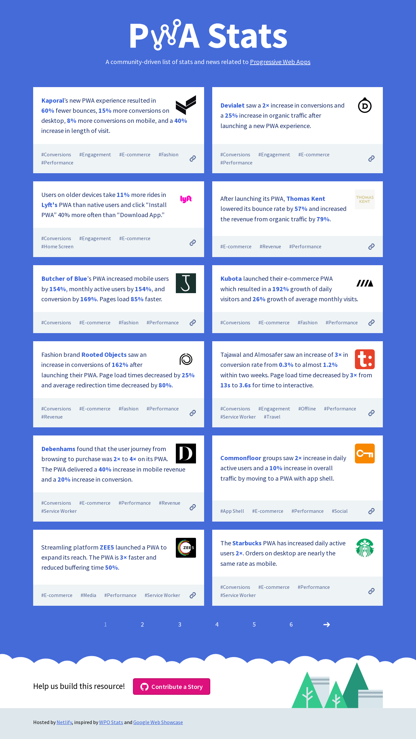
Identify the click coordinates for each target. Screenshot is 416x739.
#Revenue (270, 246)
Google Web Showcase (158, 722)
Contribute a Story (171, 686)
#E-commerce (134, 154)
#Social (340, 511)
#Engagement (95, 154)
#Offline (307, 408)
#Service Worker (238, 416)
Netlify (64, 722)
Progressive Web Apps (280, 62)
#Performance (57, 162)
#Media (88, 595)
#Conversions (56, 154)
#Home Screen (57, 246)
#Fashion (168, 154)
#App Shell (232, 511)
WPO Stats (111, 722)
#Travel (272, 416)
